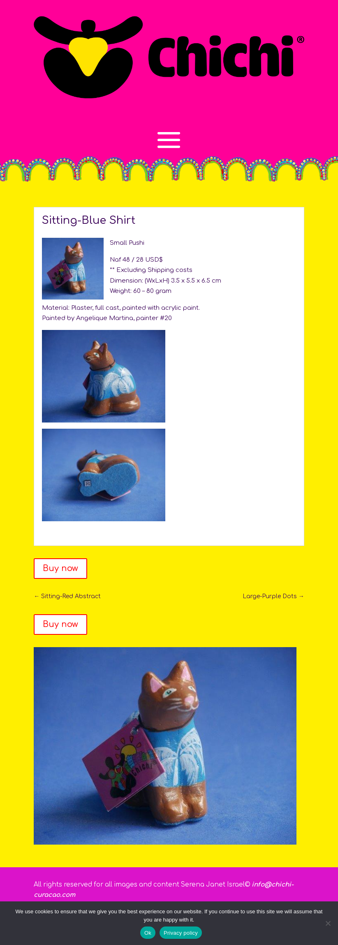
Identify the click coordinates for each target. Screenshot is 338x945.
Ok (147, 933)
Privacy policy (181, 933)
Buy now (60, 568)
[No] (328, 923)
